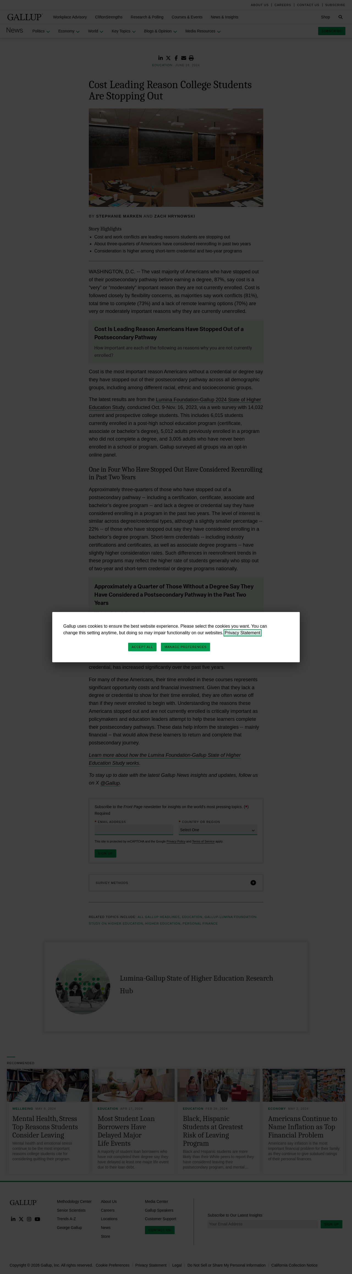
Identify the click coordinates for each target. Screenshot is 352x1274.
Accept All (142, 647)
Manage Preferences (185, 647)
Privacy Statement (242, 632)
